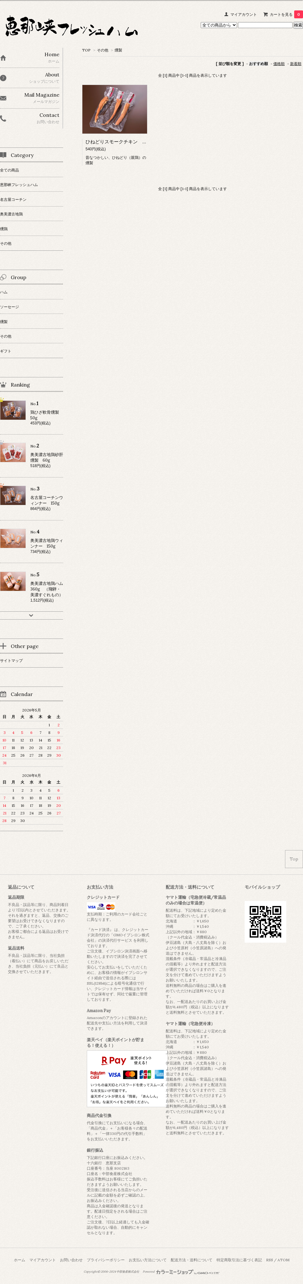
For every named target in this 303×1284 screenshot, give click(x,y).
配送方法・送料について (191, 1259)
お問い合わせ (71, 1259)
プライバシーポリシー (106, 1259)
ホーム (19, 1259)
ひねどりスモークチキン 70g (118, 142)
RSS (269, 1259)
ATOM (283, 1259)
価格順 (279, 63)
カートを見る (286, 14)
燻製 (118, 50)
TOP (86, 50)
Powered (181, 1272)
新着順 (295, 63)
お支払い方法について (148, 1259)
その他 (102, 50)
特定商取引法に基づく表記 (239, 1259)
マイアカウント (243, 14)
